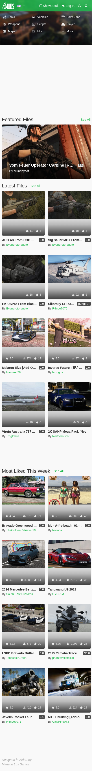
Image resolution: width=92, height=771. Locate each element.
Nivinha (57, 530)
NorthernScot (61, 436)
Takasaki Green (16, 657)
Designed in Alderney (17, 760)
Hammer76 (13, 372)
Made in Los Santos (16, 764)
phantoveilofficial (63, 657)
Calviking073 (60, 721)
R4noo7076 (59, 308)
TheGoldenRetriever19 (21, 530)
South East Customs (19, 594)
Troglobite (12, 436)
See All (85, 119)
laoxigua (57, 372)
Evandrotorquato (17, 244)
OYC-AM (58, 594)
